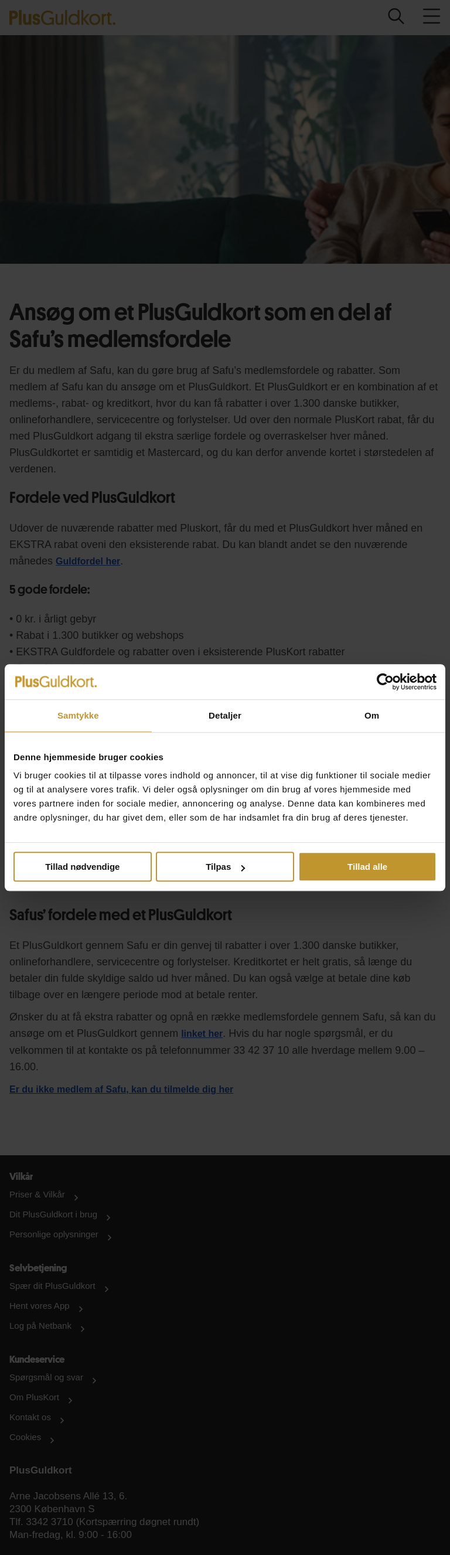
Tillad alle (367, 867)
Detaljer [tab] (225, 715)
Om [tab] (371, 715)
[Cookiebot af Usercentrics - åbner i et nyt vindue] (385, 681)
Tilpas (225, 867)
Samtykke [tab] (78, 715)
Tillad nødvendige (82, 867)
